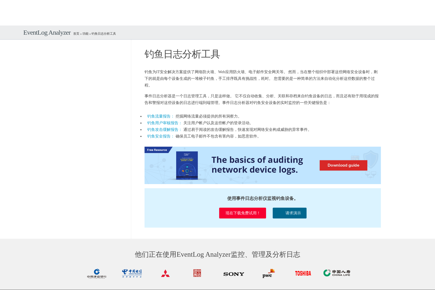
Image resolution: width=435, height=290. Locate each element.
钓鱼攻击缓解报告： (164, 130)
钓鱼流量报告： (160, 116)
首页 (76, 33)
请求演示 (289, 212)
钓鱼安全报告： (160, 136)
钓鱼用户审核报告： (164, 123)
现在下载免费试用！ (243, 213)
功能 (85, 33)
